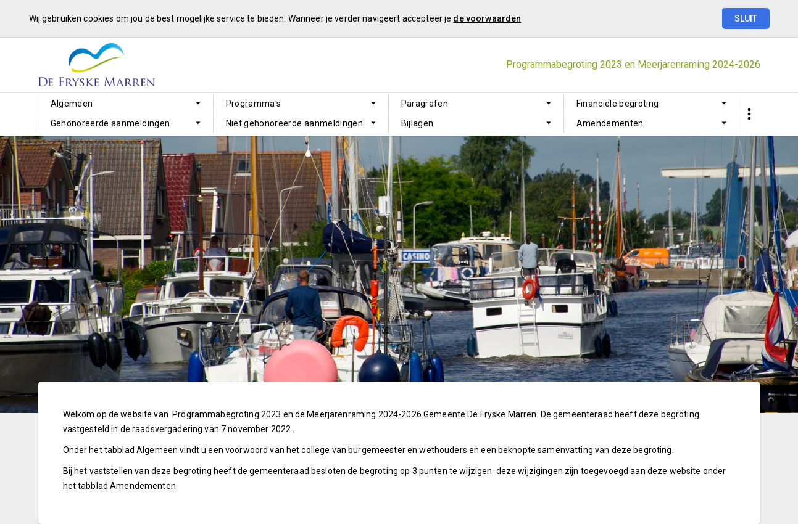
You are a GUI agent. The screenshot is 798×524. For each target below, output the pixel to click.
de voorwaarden (487, 18)
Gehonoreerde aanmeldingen (110, 123)
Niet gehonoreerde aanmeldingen (295, 123)
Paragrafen (425, 103)
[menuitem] (126, 103)
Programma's (253, 103)
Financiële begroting (617, 103)
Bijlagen (417, 123)
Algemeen (72, 103)
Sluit (745, 18)
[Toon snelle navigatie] (749, 114)
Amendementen (610, 123)
